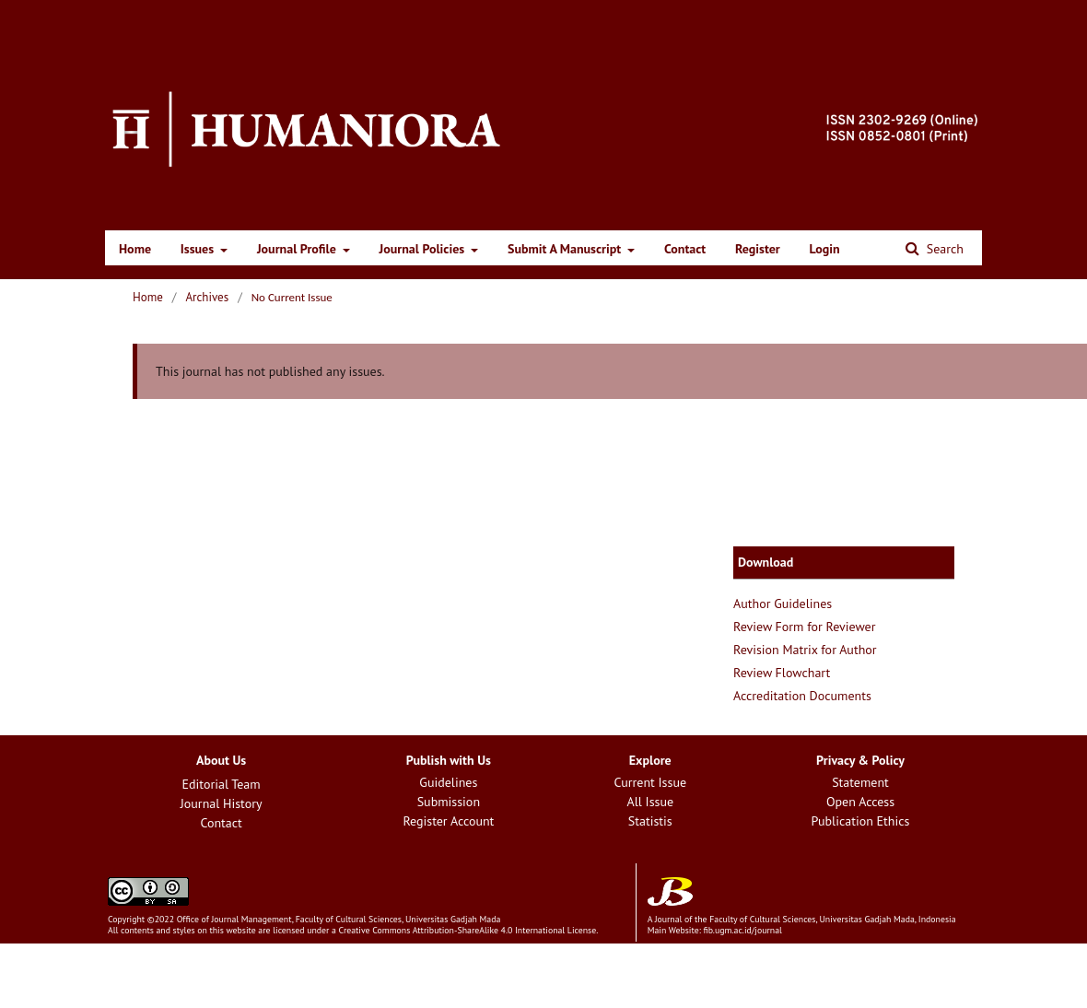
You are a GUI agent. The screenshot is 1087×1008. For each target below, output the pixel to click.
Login (825, 248)
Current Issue (650, 782)
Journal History (222, 803)
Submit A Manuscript (566, 248)
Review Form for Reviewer (804, 626)
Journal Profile (298, 248)
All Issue (649, 801)
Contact (685, 248)
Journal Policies (424, 248)
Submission (448, 801)
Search (943, 248)
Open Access (860, 801)
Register (757, 248)
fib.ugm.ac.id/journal (742, 930)
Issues (199, 248)
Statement (860, 782)
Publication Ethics (861, 821)
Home (135, 248)
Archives (206, 297)
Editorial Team (221, 784)
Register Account (448, 821)
